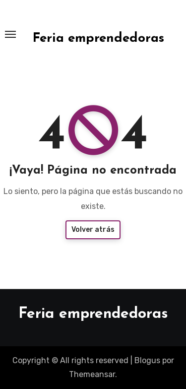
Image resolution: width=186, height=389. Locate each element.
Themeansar (92, 374)
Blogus (147, 360)
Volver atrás (93, 229)
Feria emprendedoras (98, 38)
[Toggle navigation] (10, 34)
